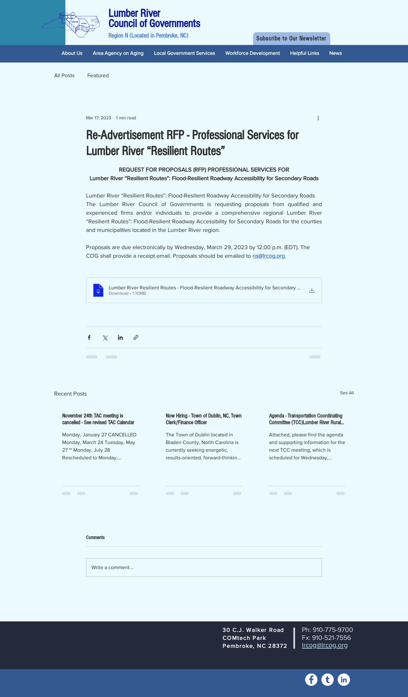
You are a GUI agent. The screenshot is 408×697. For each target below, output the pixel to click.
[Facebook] (311, 679)
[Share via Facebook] (89, 337)
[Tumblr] (327, 679)
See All (347, 392)
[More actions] (318, 118)
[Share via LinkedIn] (120, 337)
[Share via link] (136, 337)
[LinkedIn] (344, 679)
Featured (98, 75)
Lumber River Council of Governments (154, 18)
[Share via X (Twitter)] (105, 337)
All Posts (64, 75)
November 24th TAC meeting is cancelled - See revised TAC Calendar (98, 419)
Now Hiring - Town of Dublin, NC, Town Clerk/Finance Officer (204, 419)
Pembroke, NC (171, 35)
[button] (291, 38)
